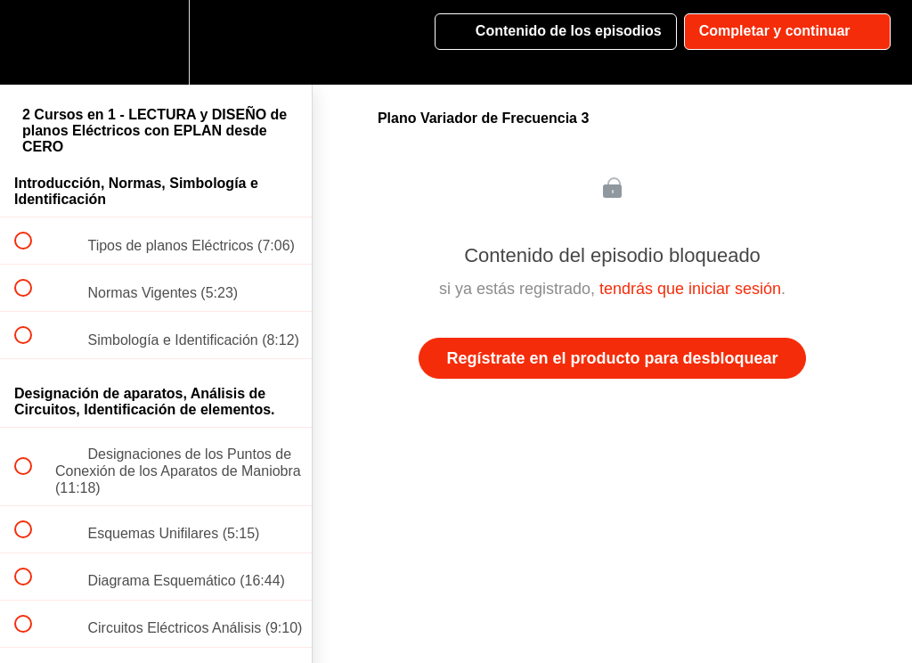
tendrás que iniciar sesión (690, 289)
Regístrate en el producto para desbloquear (612, 358)
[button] (33, 42)
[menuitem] (156, 42)
